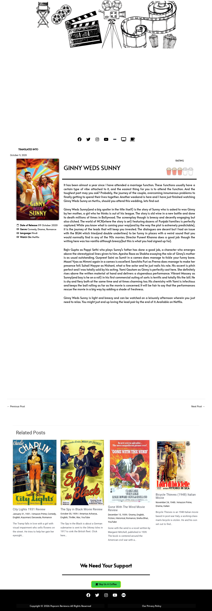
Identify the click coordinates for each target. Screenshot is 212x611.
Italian (166, 506)
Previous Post (16, 406)
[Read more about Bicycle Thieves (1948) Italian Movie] (173, 465)
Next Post (198, 406)
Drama (132, 514)
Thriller (72, 520)
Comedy (52, 514)
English (16, 517)
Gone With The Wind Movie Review (127, 508)
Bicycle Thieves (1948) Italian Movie (176, 496)
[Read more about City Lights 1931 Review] (34, 472)
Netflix (96, 201)
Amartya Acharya (88, 517)
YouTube (85, 520)
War (78, 520)
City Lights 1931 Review (30, 509)
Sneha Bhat (142, 518)
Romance (47, 517)
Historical (120, 518)
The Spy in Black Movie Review (76, 511)
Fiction (111, 518)
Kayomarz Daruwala (31, 517)
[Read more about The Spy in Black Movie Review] (82, 472)
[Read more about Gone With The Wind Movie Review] (130, 471)
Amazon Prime (39, 514)
